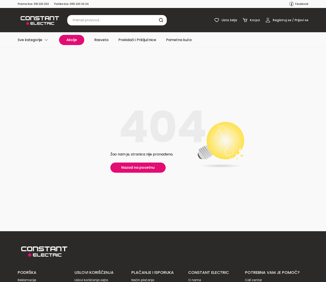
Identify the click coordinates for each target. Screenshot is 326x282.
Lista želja (225, 20)
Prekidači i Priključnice (137, 39)
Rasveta (101, 39)
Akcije (71, 39)
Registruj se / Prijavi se (286, 20)
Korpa (251, 20)
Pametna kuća (179, 39)
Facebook (298, 4)
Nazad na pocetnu (138, 167)
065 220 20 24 (79, 4)
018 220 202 (41, 4)
